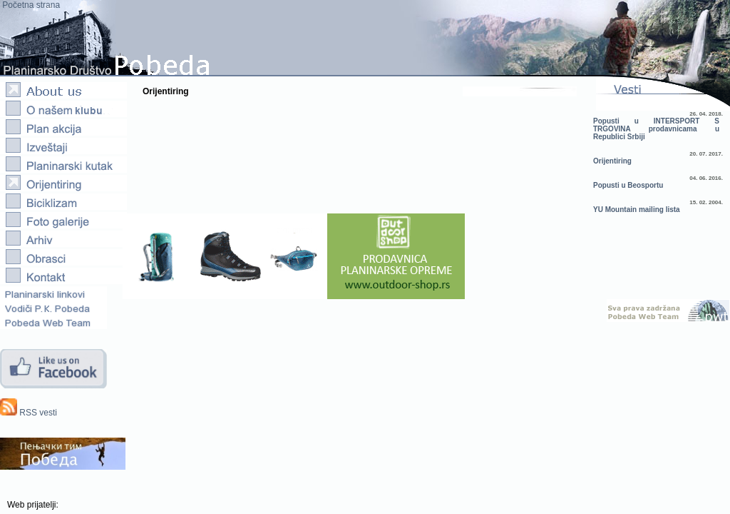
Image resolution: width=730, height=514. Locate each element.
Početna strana (30, 5)
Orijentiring (612, 161)
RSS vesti (28, 413)
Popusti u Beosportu (628, 185)
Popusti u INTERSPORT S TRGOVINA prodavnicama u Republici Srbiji (656, 129)
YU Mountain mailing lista (636, 209)
